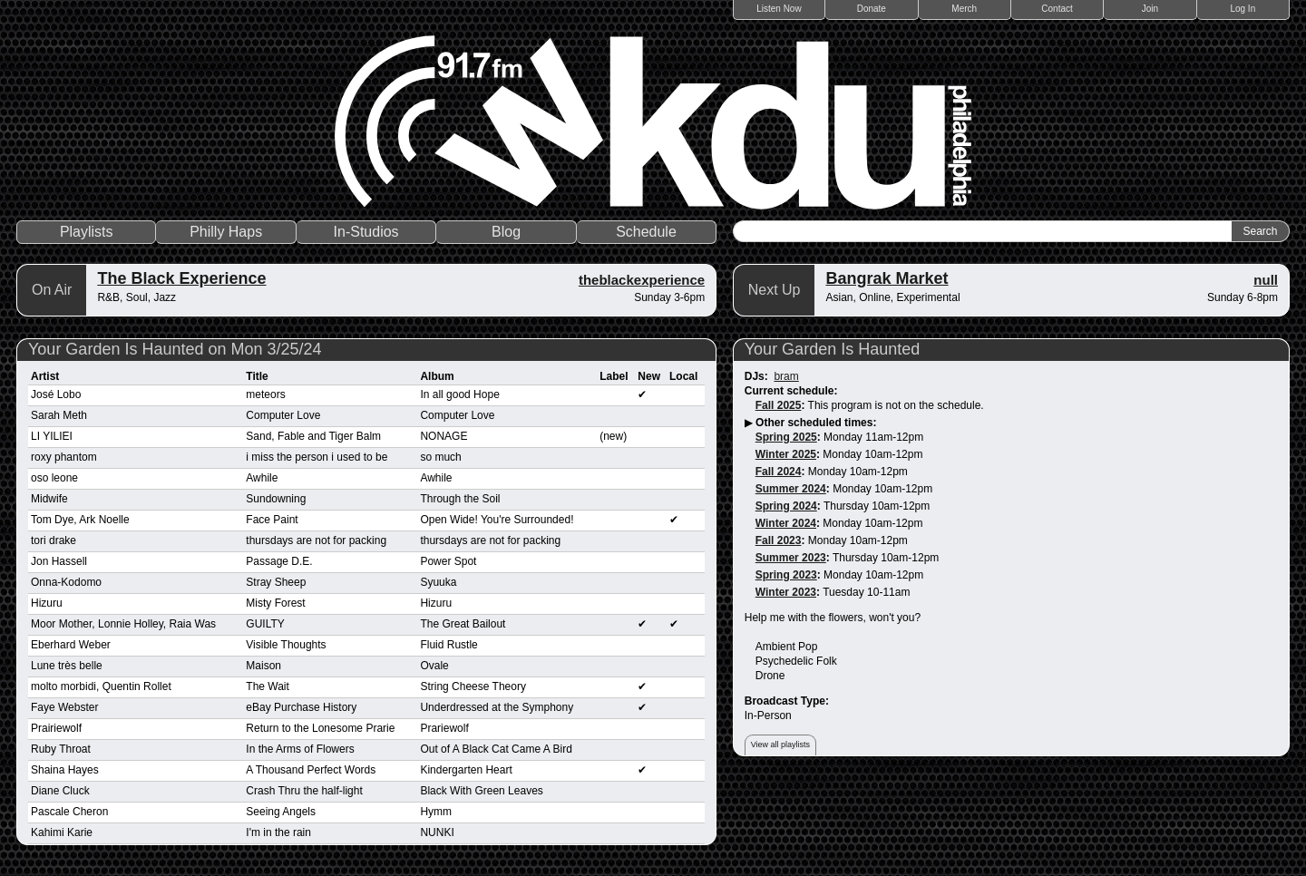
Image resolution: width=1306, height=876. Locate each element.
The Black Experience (181, 278)
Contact (1056, 9)
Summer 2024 (790, 488)
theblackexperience (642, 279)
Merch (964, 9)
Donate (871, 9)
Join (1150, 9)
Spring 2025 (786, 437)
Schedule (646, 231)
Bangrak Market (886, 278)
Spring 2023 (786, 575)
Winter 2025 (785, 454)
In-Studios (366, 231)
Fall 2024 (778, 471)
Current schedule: (791, 390)
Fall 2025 (778, 405)
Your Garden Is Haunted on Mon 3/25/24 (175, 349)
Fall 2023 (778, 540)
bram (786, 376)
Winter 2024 (785, 523)
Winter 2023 (785, 592)
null (1265, 279)
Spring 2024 (786, 506)
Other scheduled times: (815, 422)
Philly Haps (226, 231)
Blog (506, 231)
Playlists (86, 231)
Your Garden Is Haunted (832, 349)
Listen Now (778, 9)
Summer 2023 (790, 557)
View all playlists (780, 744)
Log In (1242, 9)
